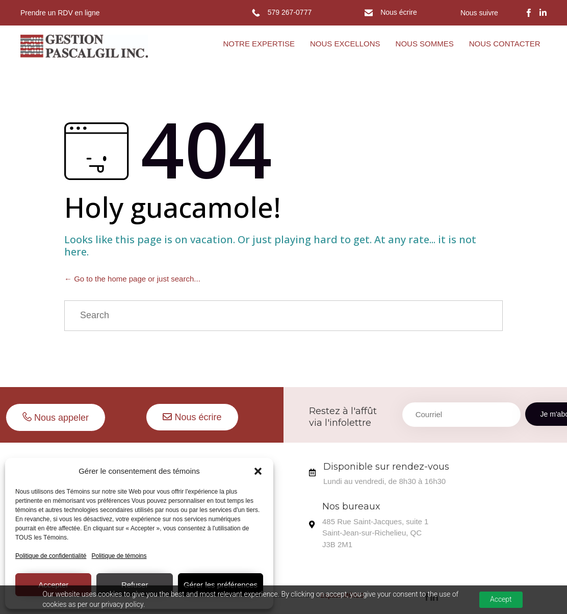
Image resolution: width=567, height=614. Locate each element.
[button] (258, 471)
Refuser (134, 584)
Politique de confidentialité (50, 555)
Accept (501, 599)
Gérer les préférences (220, 584)
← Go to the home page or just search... (132, 278)
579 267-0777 (290, 12)
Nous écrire (398, 12)
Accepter (53, 584)
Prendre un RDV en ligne (60, 13)
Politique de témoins (118, 555)
